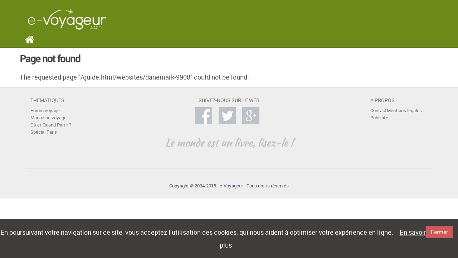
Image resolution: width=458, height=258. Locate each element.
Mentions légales (404, 111)
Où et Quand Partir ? (50, 125)
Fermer (439, 231)
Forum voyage (45, 111)
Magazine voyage (48, 118)
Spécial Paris (43, 132)
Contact (378, 111)
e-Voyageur (231, 186)
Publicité (379, 118)
